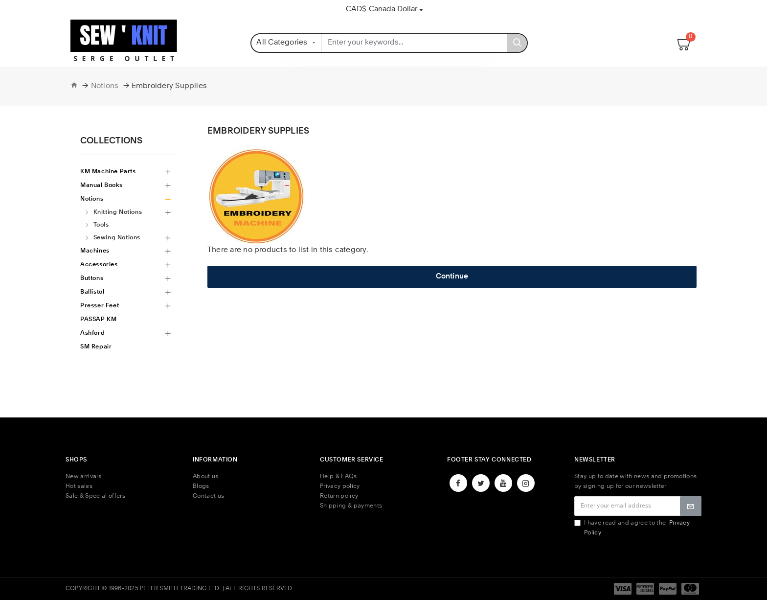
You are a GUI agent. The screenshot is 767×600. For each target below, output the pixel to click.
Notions (105, 86)
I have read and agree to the (632, 528)
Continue (452, 276)
